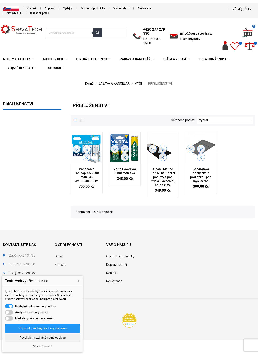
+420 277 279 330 (154, 31)
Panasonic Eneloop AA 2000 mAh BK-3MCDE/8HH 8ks (86, 175)
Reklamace (144, 8)
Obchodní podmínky (93, 8)
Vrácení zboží (121, 8)
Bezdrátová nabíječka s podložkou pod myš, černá (200, 175)
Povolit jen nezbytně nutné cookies (43, 337)
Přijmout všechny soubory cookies (42, 328)
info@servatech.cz (196, 33)
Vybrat (226, 120)
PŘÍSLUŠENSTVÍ (18, 104)
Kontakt (31, 8)
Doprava (50, 8)
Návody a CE (14, 13)
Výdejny (67, 8)
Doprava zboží (116, 265)
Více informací (42, 346)
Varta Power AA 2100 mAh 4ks (124, 171)
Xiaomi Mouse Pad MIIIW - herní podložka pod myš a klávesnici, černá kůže (163, 177)
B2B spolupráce (39, 13)
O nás (59, 256)
